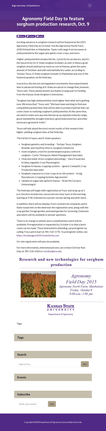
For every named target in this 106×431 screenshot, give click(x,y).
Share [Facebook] (21, 36)
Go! (85, 364)
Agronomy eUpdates (26, 5)
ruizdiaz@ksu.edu (52, 251)
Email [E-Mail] (40, 36)
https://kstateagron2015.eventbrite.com (38, 235)
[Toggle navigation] (90, 5)
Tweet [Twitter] (30, 36)
